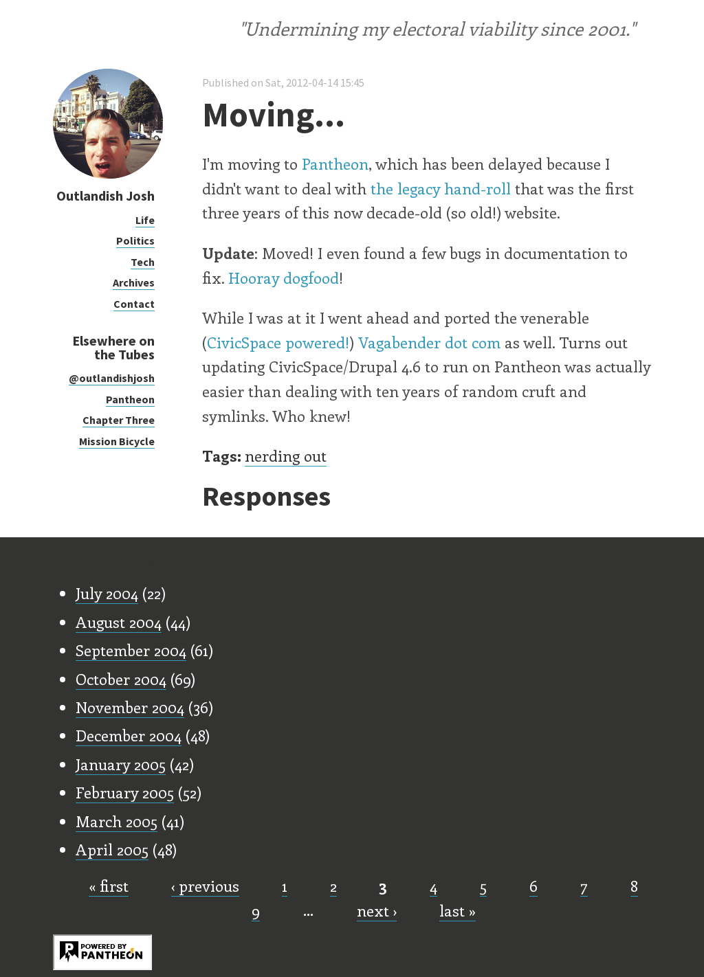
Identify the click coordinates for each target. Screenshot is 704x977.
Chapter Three (118, 420)
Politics (135, 240)
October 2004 (121, 679)
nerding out (286, 455)
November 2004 (130, 707)
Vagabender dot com (429, 342)
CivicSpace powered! (278, 342)
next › (377, 910)
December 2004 (129, 735)
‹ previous (205, 885)
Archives (134, 282)
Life (145, 220)
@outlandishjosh (112, 378)
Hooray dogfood (283, 277)
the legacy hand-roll (441, 188)
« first (109, 885)
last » (457, 910)
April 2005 (112, 849)
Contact (134, 304)
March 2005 (116, 821)
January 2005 (121, 764)
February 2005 (125, 792)
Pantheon (130, 399)
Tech (143, 262)
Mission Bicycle (117, 441)
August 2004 (119, 621)
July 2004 (107, 593)
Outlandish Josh (105, 195)
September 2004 (131, 650)
